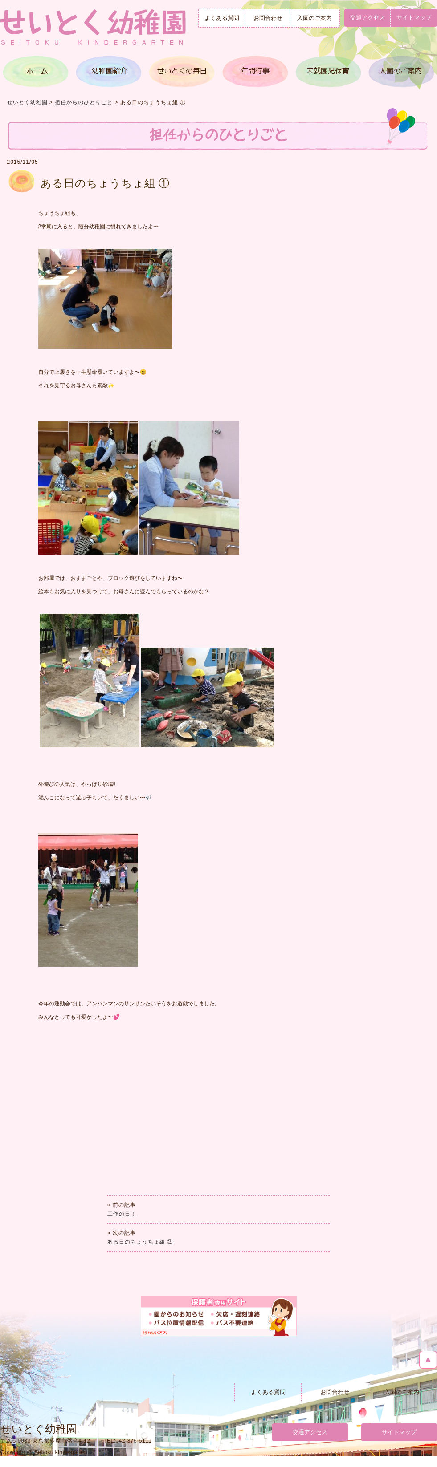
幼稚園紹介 (109, 71)
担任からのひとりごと (84, 102)
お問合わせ (267, 18)
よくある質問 (221, 18)
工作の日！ (121, 1214)
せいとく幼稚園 (27, 102)
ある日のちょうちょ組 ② (140, 1242)
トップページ (36, 71)
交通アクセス (367, 17)
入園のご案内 (314, 18)
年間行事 (254, 71)
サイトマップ (399, 1432)
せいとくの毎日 (182, 71)
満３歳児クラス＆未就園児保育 (327, 71)
